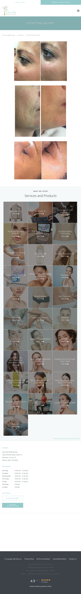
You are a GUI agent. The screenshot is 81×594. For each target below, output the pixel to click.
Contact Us (72, 559)
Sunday (17, 487)
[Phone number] (12, 498)
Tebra (49, 586)
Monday (17, 470)
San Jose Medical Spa (8, 35)
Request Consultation (13, 505)
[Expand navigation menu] (78, 11)
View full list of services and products (67, 438)
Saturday (17, 484)
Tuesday (17, 473)
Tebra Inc (19, 559)
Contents (21, 35)
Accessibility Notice (59, 559)
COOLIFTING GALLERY (33, 35)
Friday (17, 481)
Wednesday (17, 476)
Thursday (17, 478)
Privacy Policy (29, 559)
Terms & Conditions (43, 559)
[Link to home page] (11, 10)
